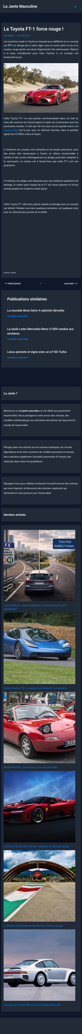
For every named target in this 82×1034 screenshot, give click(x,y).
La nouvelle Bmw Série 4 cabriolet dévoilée (35, 310)
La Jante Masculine (20, 6)
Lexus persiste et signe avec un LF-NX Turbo (37, 352)
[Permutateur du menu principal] (75, 6)
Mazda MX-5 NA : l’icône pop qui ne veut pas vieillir (30, 767)
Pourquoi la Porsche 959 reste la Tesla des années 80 (32, 1004)
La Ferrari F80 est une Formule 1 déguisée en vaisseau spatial (36, 846)
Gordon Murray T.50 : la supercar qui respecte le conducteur (35, 688)
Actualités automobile (17, 316)
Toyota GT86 (11, 130)
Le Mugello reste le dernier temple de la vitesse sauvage (33, 925)
